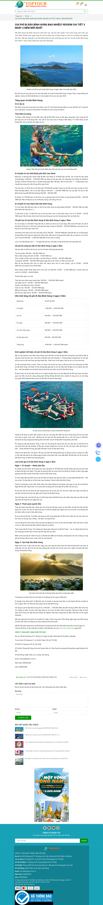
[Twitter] (49, 757)
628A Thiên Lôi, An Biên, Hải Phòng (37, 794)
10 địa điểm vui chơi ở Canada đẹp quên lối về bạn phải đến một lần (47, 742)
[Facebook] (45, 757)
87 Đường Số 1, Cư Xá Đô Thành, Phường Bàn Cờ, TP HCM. (44, 785)
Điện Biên (18, 863)
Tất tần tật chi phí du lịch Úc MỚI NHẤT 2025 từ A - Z (42, 732)
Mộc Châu (18, 857)
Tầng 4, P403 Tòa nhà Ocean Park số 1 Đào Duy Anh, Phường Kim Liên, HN (48, 791)
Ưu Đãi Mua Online (59, 862)
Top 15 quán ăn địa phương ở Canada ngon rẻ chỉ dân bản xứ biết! (46, 737)
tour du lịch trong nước (67, 628)
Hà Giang (18, 845)
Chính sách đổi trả (21, 890)
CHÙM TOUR (57, 848)
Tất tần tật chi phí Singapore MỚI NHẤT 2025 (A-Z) (41, 728)
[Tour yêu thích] (76, 5)
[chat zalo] (98, 452)
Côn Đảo (55, 839)
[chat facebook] (99, 445)
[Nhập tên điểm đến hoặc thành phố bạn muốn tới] (48, 11)
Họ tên (17, 709)
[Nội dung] (51, 700)
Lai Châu (18, 851)
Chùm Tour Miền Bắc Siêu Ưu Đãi (60, 852)
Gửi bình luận (23, 718)
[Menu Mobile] (86, 5)
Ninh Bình (18, 848)
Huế (35, 859)
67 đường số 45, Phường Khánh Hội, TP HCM (42, 788)
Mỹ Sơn (36, 862)
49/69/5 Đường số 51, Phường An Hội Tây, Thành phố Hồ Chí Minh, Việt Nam (46, 782)
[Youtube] (53, 757)
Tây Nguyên (38, 845)
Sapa (16, 842)
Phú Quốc (56, 842)
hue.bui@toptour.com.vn (28, 797)
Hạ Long (18, 839)
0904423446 (27, 800)
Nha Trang (37, 839)
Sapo (65, 900)
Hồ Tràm (55, 845)
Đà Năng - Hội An (39, 851)
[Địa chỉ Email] (47, 770)
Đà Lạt (36, 842)
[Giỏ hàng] (80, 5)
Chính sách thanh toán (22, 893)
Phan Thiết (37, 836)
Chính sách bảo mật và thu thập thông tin (22, 883)
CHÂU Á (74, 836)
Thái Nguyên (19, 869)
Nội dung (18, 691)
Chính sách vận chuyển (22, 887)
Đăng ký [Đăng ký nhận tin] (83, 770)
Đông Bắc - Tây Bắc (59, 856)
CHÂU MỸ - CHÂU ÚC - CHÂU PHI (78, 843)
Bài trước (74, 677)
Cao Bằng (18, 860)
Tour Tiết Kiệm (57, 859)
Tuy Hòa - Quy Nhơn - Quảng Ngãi (41, 855)
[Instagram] (58, 757)
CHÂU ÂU (74, 839)
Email (55, 709)
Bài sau (83, 677)
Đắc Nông (37, 848)
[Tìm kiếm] (85, 11)
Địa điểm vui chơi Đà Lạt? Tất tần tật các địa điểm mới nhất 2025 (46, 746)
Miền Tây (56, 836)
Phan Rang (37, 865)
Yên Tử (17, 875)
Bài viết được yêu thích (26, 725)
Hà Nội (17, 836)
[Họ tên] (33, 713)
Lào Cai (17, 854)
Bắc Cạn (18, 872)
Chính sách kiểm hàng (22, 896)
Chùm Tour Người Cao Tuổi (60, 867)
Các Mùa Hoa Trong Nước (59, 872)
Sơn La (17, 866)
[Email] (70, 713)
